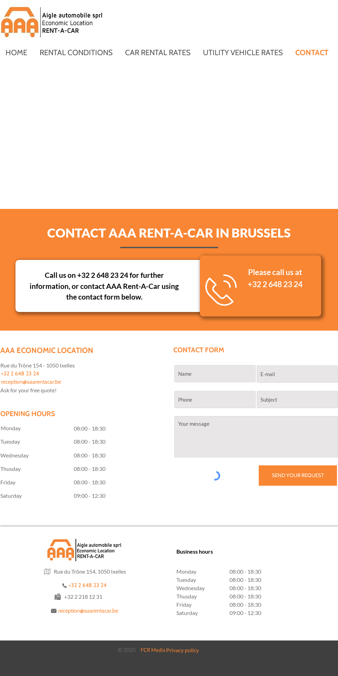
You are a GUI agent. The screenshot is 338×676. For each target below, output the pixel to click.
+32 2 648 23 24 (275, 284)
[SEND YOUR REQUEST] (298, 475)
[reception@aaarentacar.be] (35, 382)
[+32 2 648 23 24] (35, 374)
